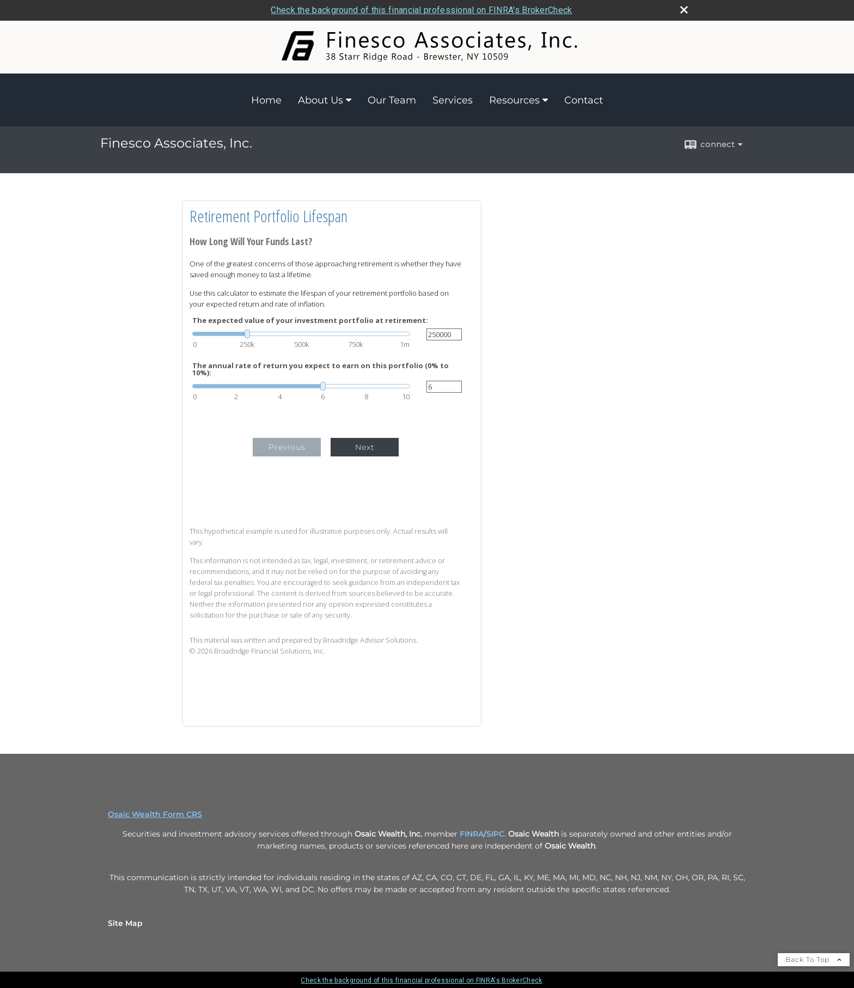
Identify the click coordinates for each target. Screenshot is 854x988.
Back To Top (813, 959)
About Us (320, 100)
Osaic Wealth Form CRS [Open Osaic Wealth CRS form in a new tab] (155, 814)
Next (365, 447)
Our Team (392, 100)
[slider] (301, 334)
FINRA (472, 834)
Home (266, 100)
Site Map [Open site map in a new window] (125, 923)
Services (452, 100)
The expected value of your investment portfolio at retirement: (310, 320)
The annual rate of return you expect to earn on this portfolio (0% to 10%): (320, 369)
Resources (514, 100)
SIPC (495, 834)
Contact (583, 100)
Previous (287, 447)
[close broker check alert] (684, 9)
